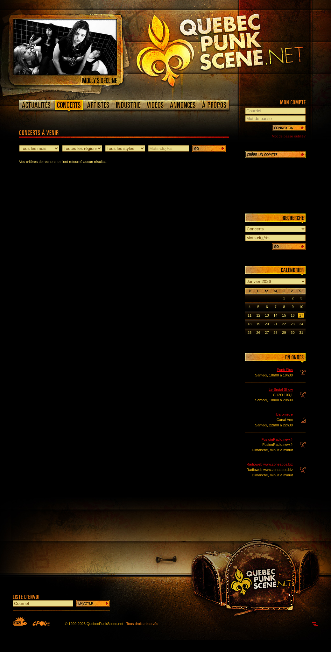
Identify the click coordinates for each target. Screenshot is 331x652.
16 (292, 315)
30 (292, 332)
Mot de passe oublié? (289, 136)
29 (284, 332)
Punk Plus (285, 370)
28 (275, 332)
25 (249, 332)
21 (275, 324)
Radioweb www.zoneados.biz (269, 464)
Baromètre (284, 414)
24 (301, 324)
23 (292, 324)
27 (267, 332)
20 (267, 324)
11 (249, 315)
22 (284, 324)
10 (301, 307)
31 (301, 332)
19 (258, 324)
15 (284, 315)
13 (267, 315)
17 (301, 315)
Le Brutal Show (281, 389)
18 (249, 324)
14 (275, 315)
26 (258, 332)
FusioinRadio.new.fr (277, 439)
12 (258, 315)
